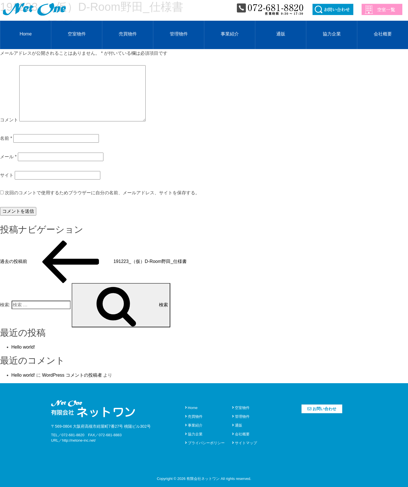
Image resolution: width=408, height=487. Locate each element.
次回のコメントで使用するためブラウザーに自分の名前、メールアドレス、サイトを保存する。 (102, 192)
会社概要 (383, 33)
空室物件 (77, 33)
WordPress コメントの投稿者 (72, 375)
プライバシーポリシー (205, 443)
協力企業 (332, 33)
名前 (6, 138)
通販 (280, 33)
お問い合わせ (321, 408)
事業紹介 (230, 33)
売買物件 (128, 33)
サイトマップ (244, 443)
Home (26, 33)
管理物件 (179, 33)
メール (8, 156)
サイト (7, 175)
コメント (9, 119)
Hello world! (23, 347)
